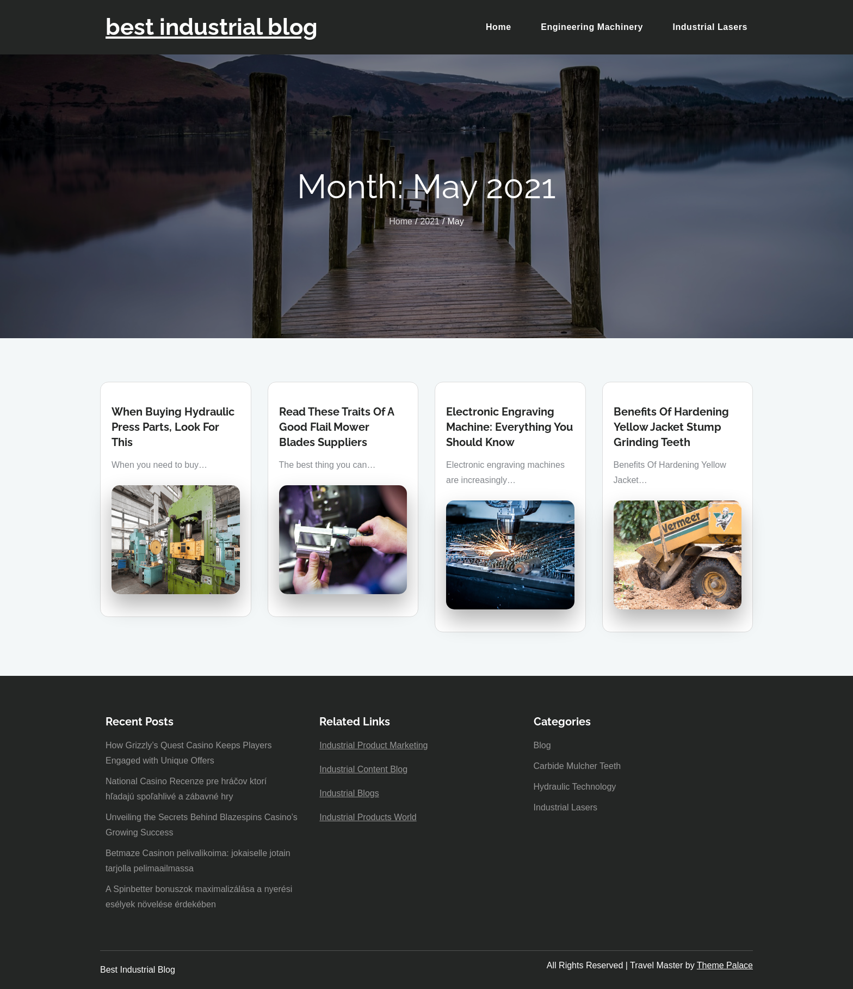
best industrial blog (212, 27)
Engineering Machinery (592, 27)
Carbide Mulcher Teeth (577, 766)
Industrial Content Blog (363, 769)
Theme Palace (725, 965)
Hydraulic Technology (575, 786)
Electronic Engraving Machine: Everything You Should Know (509, 427)
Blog (542, 745)
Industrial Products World (367, 817)
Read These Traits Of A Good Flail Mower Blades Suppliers (336, 427)
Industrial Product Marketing (373, 745)
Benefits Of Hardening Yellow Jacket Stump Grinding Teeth (671, 427)
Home (498, 27)
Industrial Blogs (349, 793)
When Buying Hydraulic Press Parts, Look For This (173, 427)
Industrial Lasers (709, 27)
